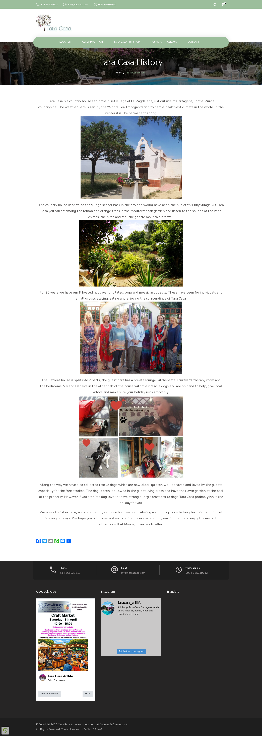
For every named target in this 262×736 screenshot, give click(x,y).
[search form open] (213, 5)
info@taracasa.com (78, 4)
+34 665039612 (49, 4)
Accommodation (92, 41)
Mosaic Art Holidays (164, 41)
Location (65, 41)
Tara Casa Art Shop (127, 41)
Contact (193, 41)
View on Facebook (49, 693)
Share (87, 693)
